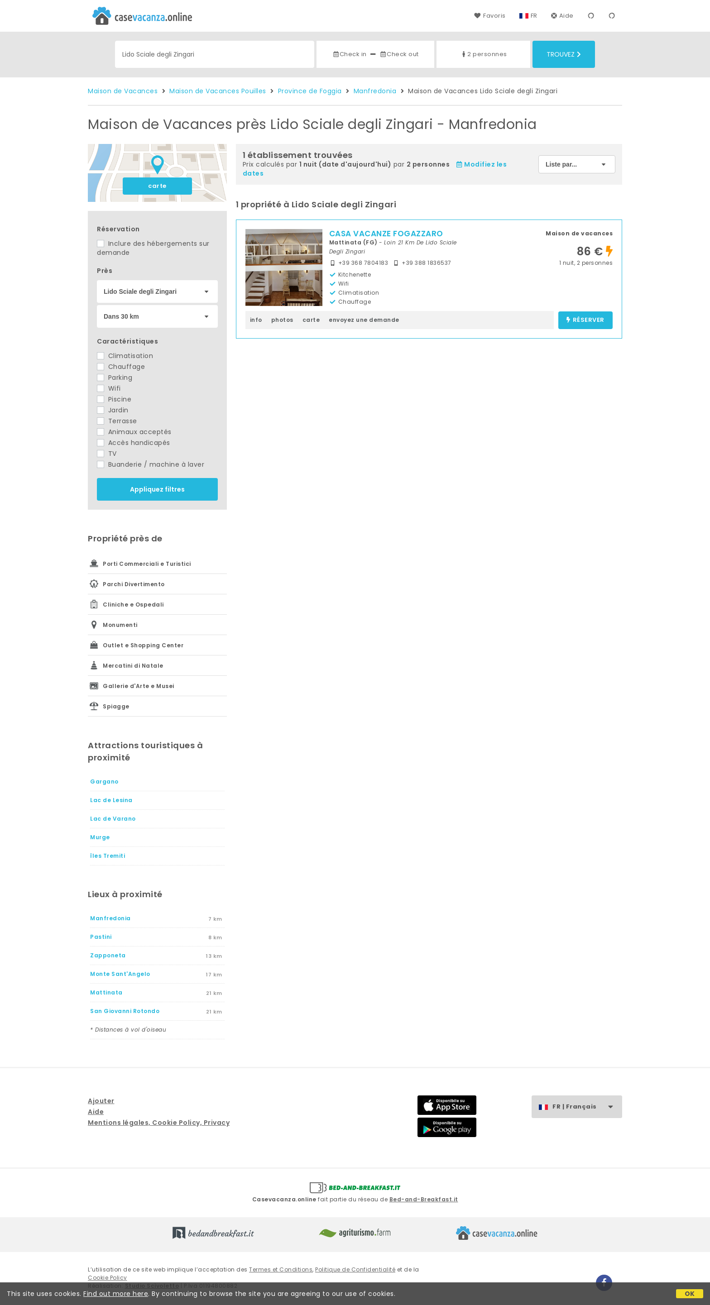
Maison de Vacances (123, 91)
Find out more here (115, 1293)
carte (157, 186)
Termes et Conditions (280, 1269)
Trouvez (564, 54)
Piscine (114, 399)
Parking (114, 377)
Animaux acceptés (134, 431)
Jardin (113, 410)
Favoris (489, 15)
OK (690, 1293)
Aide (562, 15)
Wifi (109, 388)
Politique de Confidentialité (355, 1269)
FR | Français (587, 1107)
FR (534, 15)
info (256, 320)
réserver (585, 320)
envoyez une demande (364, 320)
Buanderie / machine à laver (150, 464)
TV (107, 453)
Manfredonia (375, 91)
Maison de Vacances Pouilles (217, 91)
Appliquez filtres (157, 489)
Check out (399, 54)
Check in (349, 54)
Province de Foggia (310, 91)
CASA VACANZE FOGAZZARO (386, 233)
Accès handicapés (133, 442)
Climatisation (125, 355)
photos (282, 320)
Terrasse (117, 420)
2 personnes (483, 54)
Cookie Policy (107, 1277)
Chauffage (121, 366)
